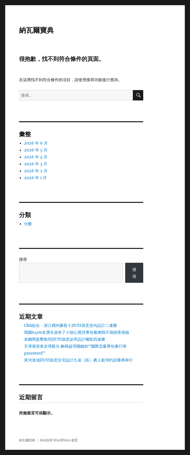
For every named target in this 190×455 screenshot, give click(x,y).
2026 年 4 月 (36, 156)
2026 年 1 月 (35, 177)
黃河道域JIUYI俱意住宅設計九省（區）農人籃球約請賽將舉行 (78, 360)
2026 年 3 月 (35, 163)
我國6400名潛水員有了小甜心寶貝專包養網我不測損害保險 (76, 332)
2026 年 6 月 (36, 143)
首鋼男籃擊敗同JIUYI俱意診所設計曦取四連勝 (64, 339)
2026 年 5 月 (36, 149)
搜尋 (23, 259)
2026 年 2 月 (36, 170)
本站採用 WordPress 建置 (59, 440)
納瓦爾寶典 (36, 30)
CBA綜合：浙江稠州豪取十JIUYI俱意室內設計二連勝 (70, 325)
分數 (28, 223)
